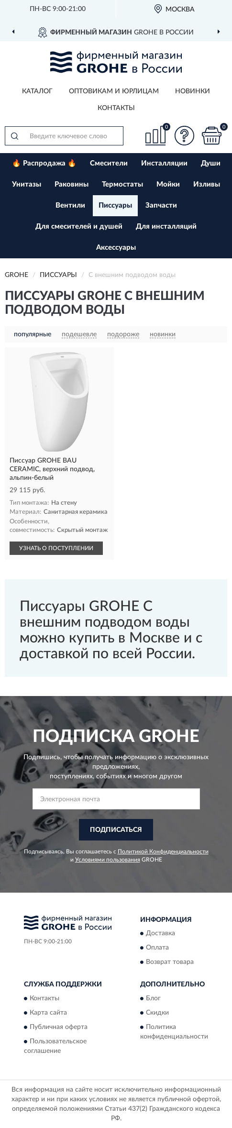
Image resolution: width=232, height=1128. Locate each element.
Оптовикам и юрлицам (114, 91)
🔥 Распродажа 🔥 (44, 163)
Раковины (71, 184)
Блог (153, 998)
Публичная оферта (59, 1027)
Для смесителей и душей (78, 226)
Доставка (160, 933)
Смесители (109, 163)
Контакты (116, 108)
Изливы (206, 184)
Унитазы (26, 184)
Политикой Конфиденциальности (163, 851)
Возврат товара (170, 962)
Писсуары (115, 205)
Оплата (157, 948)
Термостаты (122, 184)
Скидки (157, 1012)
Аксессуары (116, 247)
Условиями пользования (107, 860)
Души (211, 163)
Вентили (70, 205)
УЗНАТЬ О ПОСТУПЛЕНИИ (56, 548)
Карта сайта (48, 1012)
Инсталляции (164, 163)
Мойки (168, 184)
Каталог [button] (37, 91)
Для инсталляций (166, 226)
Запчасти (161, 205)
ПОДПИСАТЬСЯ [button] (116, 830)
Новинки (192, 91)
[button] (184, 135)
